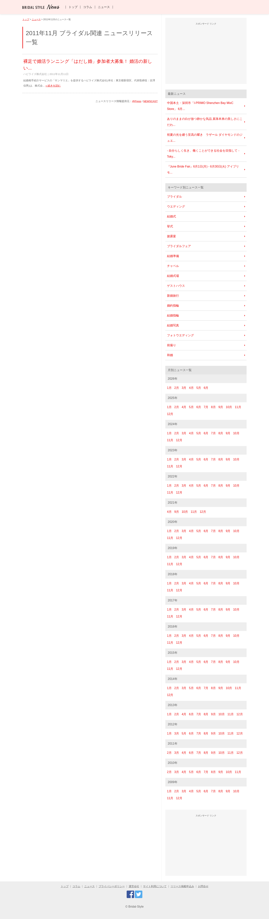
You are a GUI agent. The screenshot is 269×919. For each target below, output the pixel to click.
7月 (206, 407)
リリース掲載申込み (182, 886)
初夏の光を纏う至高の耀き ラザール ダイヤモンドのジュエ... (204, 137)
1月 (169, 387)
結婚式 (171, 216)
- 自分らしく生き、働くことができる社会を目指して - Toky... (203, 153)
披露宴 (171, 236)
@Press (136, 101)
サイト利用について (155, 886)
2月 (176, 387)
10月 (229, 407)
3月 (184, 387)
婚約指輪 (173, 305)
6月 (206, 387)
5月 (198, 387)
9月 (220, 407)
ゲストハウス (176, 285)
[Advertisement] (206, 54)
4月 (191, 387)
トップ (73, 7)
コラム (87, 7)
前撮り (171, 345)
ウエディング (176, 206)
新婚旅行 (173, 295)
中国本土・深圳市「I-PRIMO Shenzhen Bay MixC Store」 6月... (200, 105)
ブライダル (174, 196)
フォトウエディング (180, 335)
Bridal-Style (136, 906)
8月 (213, 407)
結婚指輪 (173, 315)
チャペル (173, 266)
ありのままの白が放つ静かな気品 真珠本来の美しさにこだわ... (204, 121)
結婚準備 (173, 256)
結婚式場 (173, 275)
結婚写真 (173, 325)
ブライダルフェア (179, 246)
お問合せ (203, 886)
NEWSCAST (150, 101)
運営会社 (134, 886)
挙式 (170, 226)
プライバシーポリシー (112, 886)
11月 (238, 407)
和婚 (170, 355)
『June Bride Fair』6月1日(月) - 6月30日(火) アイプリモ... (203, 169)
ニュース (104, 7)
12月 (170, 414)
